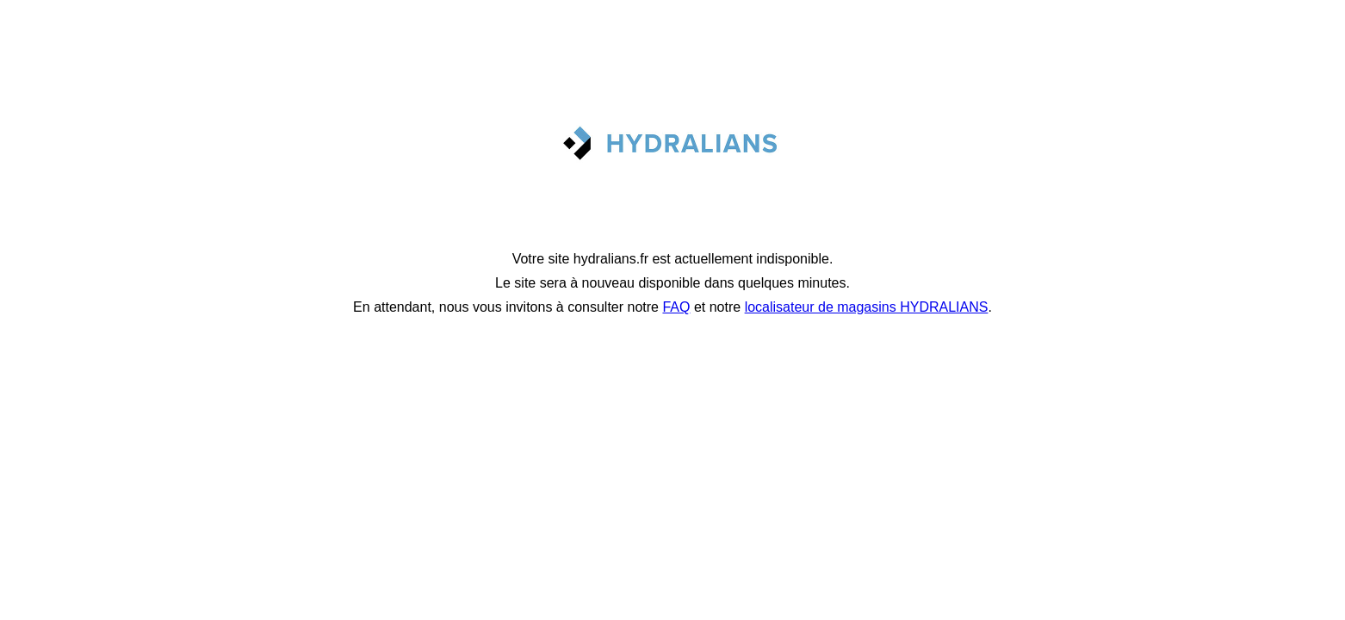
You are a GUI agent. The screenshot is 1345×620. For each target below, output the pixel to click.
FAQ (676, 307)
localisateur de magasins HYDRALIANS (867, 307)
